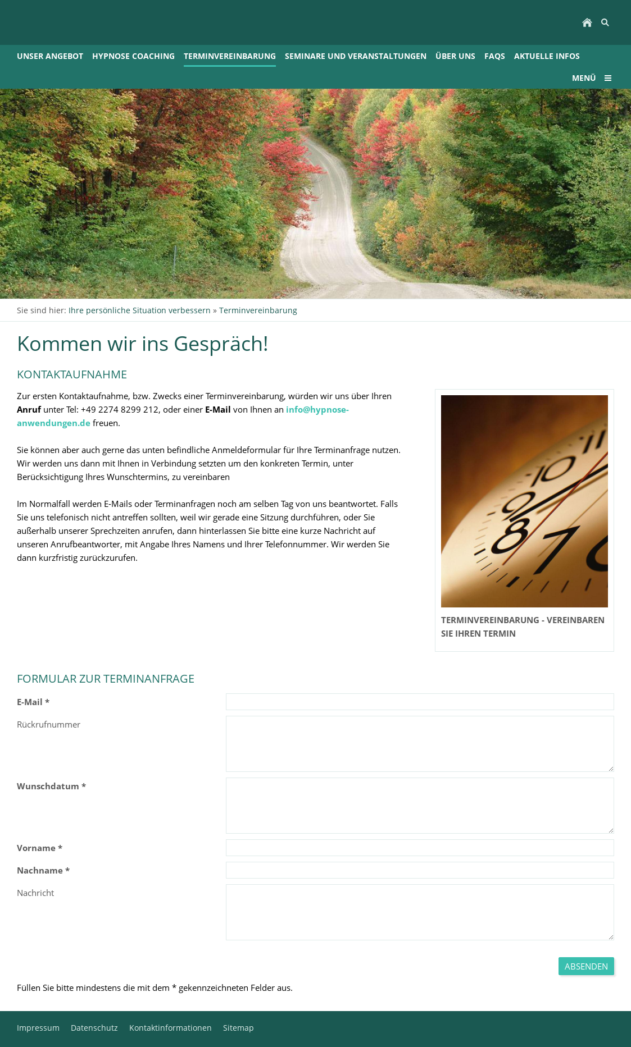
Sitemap (238, 1027)
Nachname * (43, 870)
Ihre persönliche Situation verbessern (140, 310)
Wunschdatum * (51, 786)
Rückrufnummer (48, 724)
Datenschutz (94, 1027)
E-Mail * (33, 701)
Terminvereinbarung (258, 310)
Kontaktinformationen (170, 1027)
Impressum (38, 1027)
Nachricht (35, 892)
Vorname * (39, 847)
